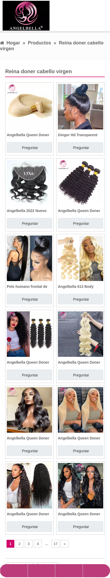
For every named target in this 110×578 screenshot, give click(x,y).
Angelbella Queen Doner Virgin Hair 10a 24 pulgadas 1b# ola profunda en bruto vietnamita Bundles (28, 362)
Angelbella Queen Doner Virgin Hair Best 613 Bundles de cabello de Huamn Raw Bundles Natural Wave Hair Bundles (28, 135)
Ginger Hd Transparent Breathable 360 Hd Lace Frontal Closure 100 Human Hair (78, 135)
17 (55, 544)
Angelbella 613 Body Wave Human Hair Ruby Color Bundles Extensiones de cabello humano (78, 286)
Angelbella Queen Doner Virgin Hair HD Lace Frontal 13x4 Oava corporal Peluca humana (28, 438)
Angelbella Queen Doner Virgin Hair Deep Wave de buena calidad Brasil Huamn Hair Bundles (80, 211)
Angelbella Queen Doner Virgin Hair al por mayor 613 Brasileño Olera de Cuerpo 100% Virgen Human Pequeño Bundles (80, 362)
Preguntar (30, 148)
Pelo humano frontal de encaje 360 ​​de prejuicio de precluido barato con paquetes (29, 286)
